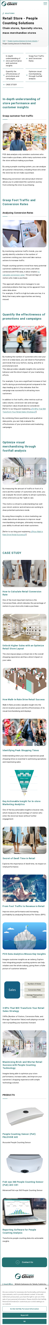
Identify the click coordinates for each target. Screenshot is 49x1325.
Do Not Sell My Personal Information (24, 1310)
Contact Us (24, 1262)
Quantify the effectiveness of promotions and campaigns (13, 75)
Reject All (24, 1316)
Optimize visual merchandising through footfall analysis (35, 75)
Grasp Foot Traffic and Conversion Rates (36, 58)
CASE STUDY (11, 85)
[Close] (46, 1289)
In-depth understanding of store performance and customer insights (14, 60)
